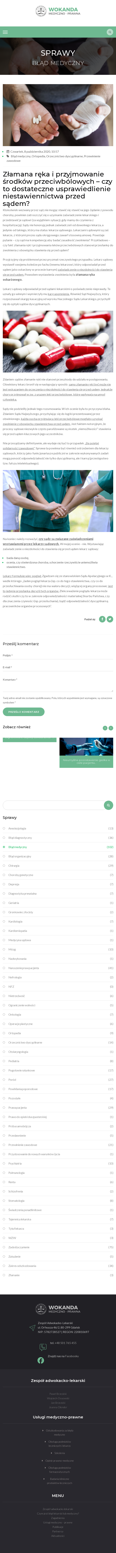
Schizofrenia (60, 1191)
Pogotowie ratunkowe (60, 1070)
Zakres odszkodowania (60, 1266)
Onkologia (60, 1014)
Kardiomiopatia (60, 930)
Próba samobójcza (60, 1126)
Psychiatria (60, 1163)
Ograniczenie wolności (60, 1005)
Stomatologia (60, 1200)
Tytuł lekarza (60, 1228)
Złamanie (60, 1275)
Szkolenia (59, 1453)
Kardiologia (60, 921)
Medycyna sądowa (60, 940)
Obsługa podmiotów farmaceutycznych (59, 1469)
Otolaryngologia (60, 1051)
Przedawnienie (60, 1135)
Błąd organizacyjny (60, 856)
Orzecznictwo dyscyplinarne (64, 156)
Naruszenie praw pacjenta (60, 968)
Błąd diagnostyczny (60, 837)
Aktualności (57, 1535)
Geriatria (60, 903)
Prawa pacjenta (60, 1107)
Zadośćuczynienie (60, 1247)
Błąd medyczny (21, 156)
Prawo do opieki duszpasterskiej (60, 1117)
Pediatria (60, 1061)
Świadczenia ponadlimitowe (60, 1210)
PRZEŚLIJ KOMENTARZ (23, 711)
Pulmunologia (60, 1172)
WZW (60, 1238)
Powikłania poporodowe (60, 1089)
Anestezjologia (60, 828)
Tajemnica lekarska (60, 1219)
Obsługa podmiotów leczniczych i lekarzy (59, 1443)
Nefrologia (60, 977)
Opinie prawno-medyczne (59, 1460)
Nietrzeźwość (60, 996)
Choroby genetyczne (60, 875)
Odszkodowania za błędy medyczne (59, 1432)
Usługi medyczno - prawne (58, 1522)
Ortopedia (38, 156)
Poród (60, 1079)
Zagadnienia (58, 1517)
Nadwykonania (60, 958)
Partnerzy (57, 1531)
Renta (60, 1182)
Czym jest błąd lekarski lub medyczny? (58, 1513)
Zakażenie (60, 1256)
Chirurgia (60, 865)
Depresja (60, 884)
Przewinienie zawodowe (60, 1145)
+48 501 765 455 (65, 1343)
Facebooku (72, 1356)
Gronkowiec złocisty (60, 912)
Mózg (60, 949)
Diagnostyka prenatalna (60, 893)
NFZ (60, 986)
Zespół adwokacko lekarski (58, 1509)
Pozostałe (60, 1098)
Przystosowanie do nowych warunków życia (60, 1154)
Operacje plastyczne (60, 1024)
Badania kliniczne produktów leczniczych (59, 1480)
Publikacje (57, 1526)
